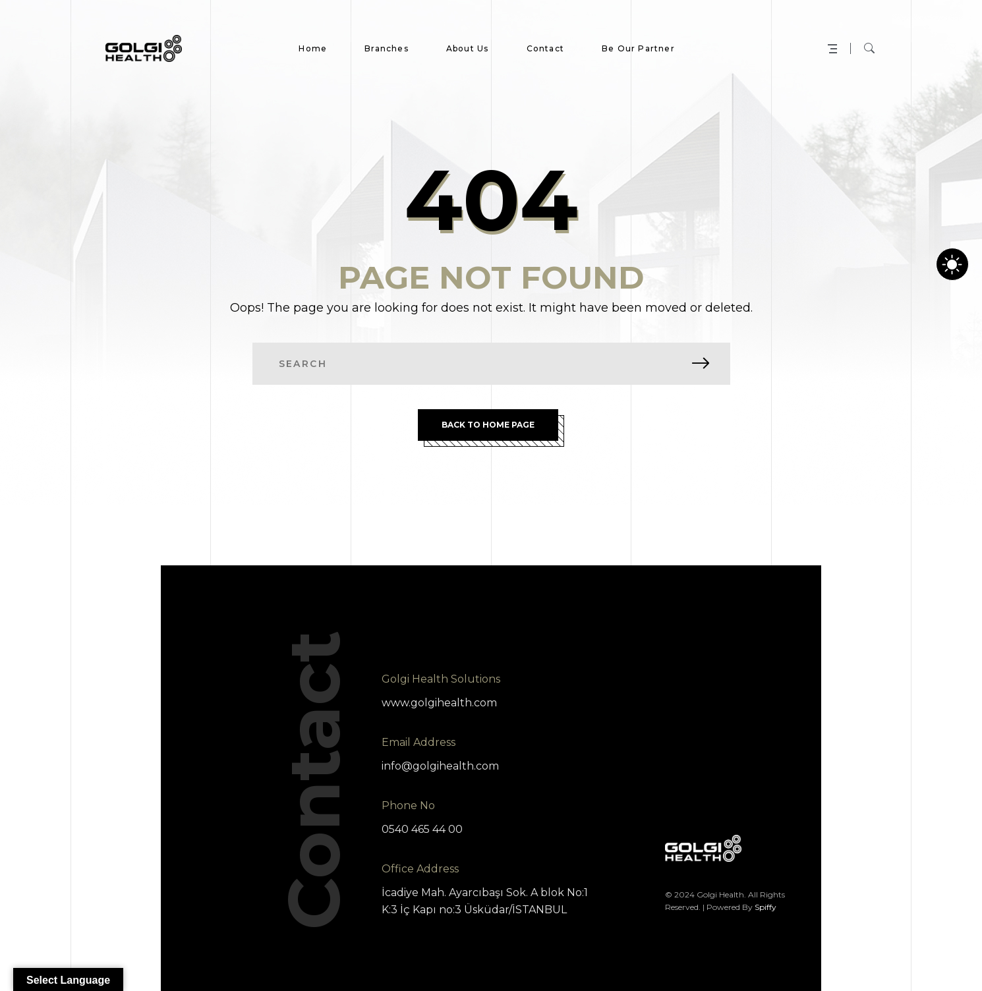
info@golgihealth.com (440, 766)
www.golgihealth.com (439, 702)
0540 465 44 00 (422, 829)
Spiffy (765, 907)
